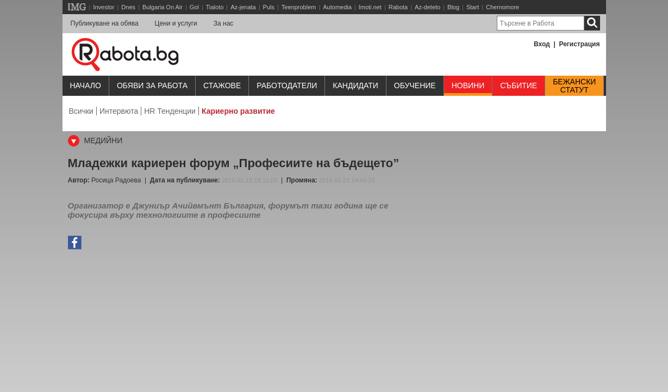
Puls (268, 7)
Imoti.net (370, 7)
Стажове (222, 85)
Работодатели (287, 85)
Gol (194, 7)
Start (472, 7)
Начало (85, 85)
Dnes (128, 7)
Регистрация (579, 44)
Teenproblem (299, 7)
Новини (468, 85)
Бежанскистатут (574, 86)
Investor (103, 7)
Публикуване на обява (105, 23)
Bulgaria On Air (162, 7)
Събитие (518, 85)
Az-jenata (242, 7)
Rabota (398, 7)
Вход (542, 44)
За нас (224, 23)
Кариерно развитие (238, 111)
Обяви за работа (152, 85)
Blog (453, 7)
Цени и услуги (176, 23)
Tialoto (215, 7)
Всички (81, 111)
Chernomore (502, 7)
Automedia (337, 7)
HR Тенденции (170, 111)
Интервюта (118, 111)
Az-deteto (427, 7)
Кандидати (355, 85)
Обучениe (415, 85)
